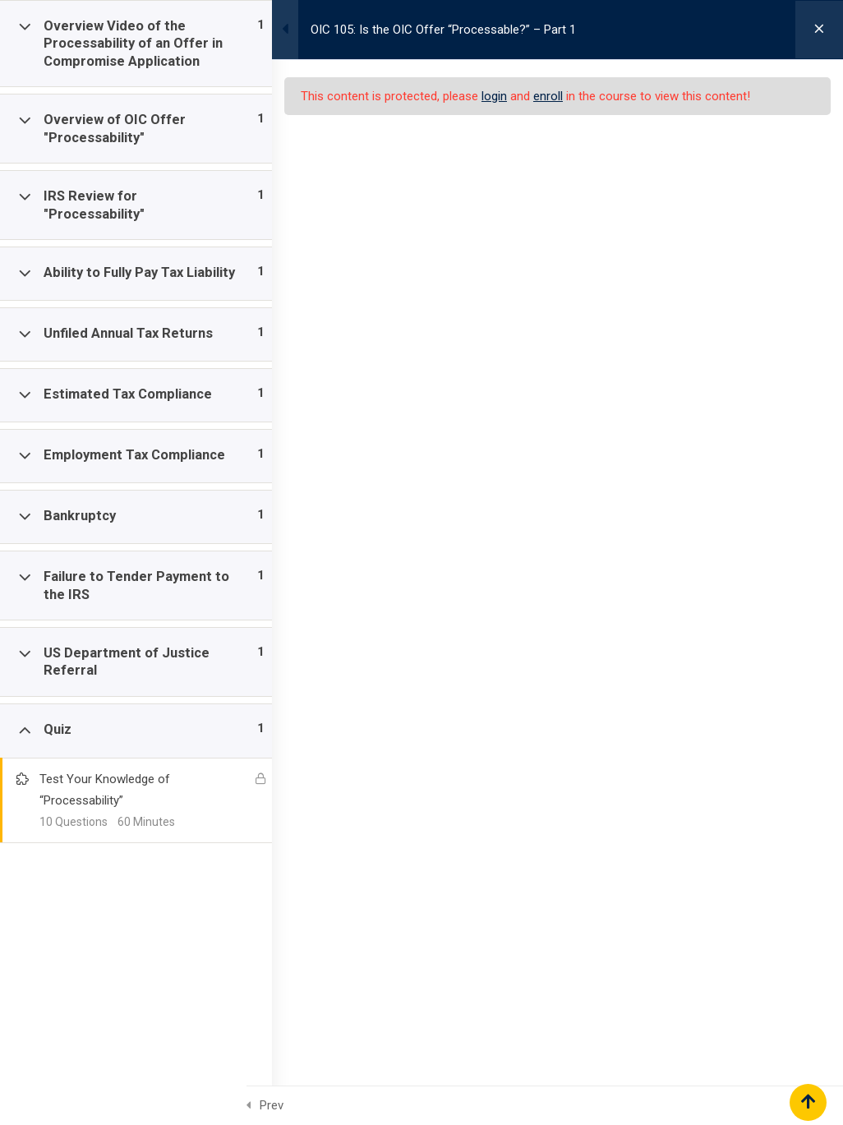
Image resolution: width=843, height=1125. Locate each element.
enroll (563, 96)
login (510, 96)
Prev (271, 1105)
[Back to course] (818, 29)
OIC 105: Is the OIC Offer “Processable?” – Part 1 (459, 29)
